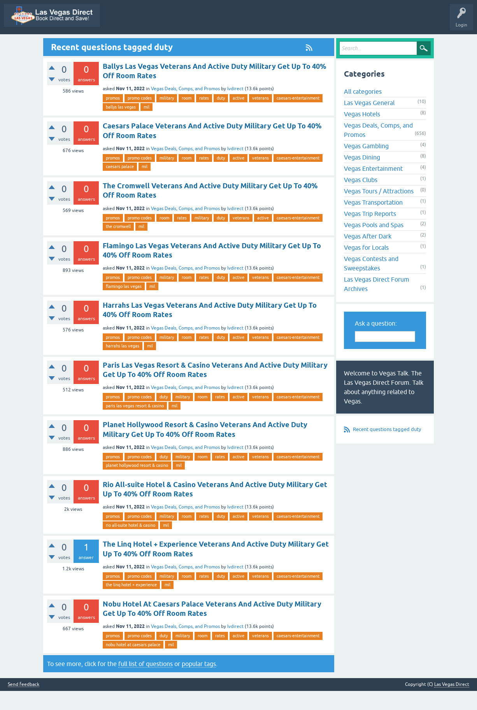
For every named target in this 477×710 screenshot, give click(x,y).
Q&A (131, 44)
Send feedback (23, 703)
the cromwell (118, 245)
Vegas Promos (68, 44)
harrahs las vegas (122, 365)
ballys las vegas (121, 125)
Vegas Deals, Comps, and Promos (185, 107)
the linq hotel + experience (131, 603)
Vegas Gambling (366, 164)
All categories (363, 110)
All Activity (103, 44)
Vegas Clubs (360, 198)
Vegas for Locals (366, 266)
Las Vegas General (369, 121)
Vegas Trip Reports (370, 232)
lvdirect (235, 107)
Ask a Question (333, 44)
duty (221, 117)
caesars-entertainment (298, 117)
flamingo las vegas (124, 305)
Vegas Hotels (362, 133)
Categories (273, 44)
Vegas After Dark (367, 255)
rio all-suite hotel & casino (130, 544)
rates (204, 117)
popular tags (199, 682)
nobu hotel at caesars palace (133, 663)
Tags (245, 44)
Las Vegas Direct (26, 44)
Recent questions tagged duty (387, 448)
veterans (260, 117)
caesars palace (120, 185)
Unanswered (215, 44)
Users (301, 44)
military (167, 117)
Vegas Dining (362, 176)
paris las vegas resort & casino (135, 424)
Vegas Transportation (373, 221)
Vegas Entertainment (373, 187)
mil (146, 125)
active (238, 117)
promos (113, 117)
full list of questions (145, 682)
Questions (158, 44)
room (186, 117)
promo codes (140, 117)
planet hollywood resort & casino (137, 484)
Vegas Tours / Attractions (379, 210)
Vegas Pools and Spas (373, 243)
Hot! (185, 44)
